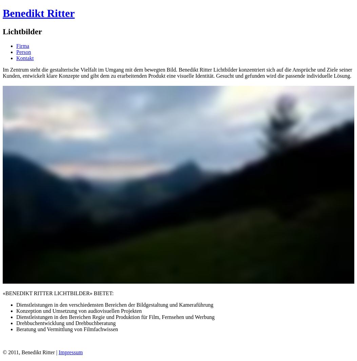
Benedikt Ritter (39, 13)
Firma (22, 46)
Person (23, 52)
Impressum (71, 352)
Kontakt (25, 58)
